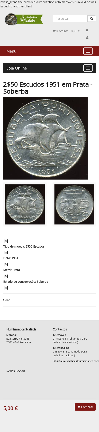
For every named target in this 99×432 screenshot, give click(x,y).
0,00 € (66, 31)
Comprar (85, 407)
